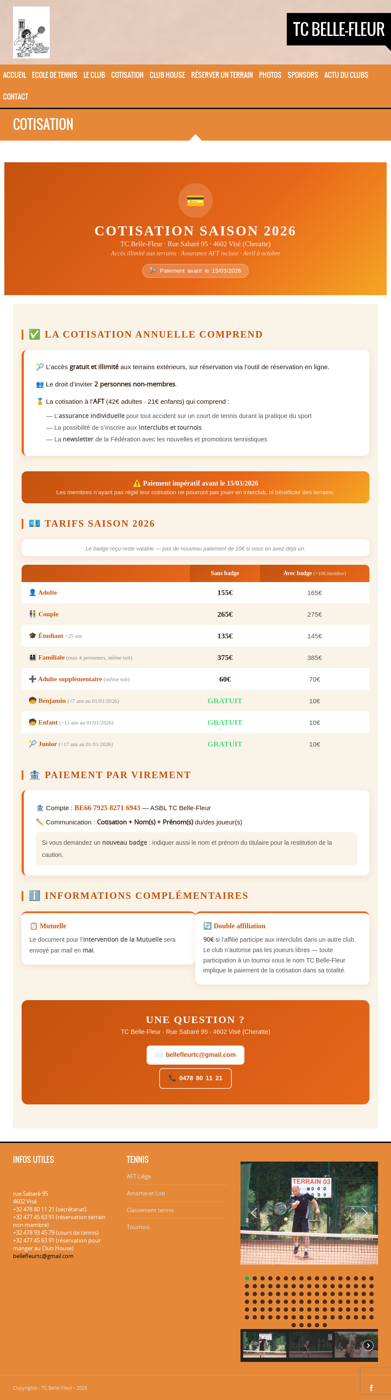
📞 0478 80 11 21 (195, 1078)
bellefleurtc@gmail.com (43, 1256)
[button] (254, 1213)
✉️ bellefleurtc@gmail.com (195, 1054)
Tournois (138, 1227)
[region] (309, 1259)
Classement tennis (150, 1210)
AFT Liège (139, 1176)
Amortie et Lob (146, 1193)
